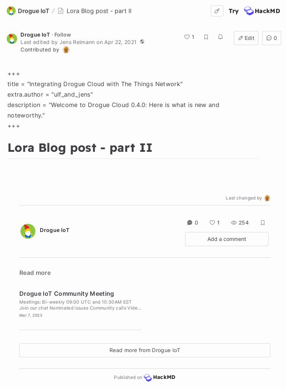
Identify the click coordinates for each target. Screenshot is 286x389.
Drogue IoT (35, 34)
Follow (62, 34)
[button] (142, 41)
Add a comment (226, 239)
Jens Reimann (77, 42)
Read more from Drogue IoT (144, 350)
